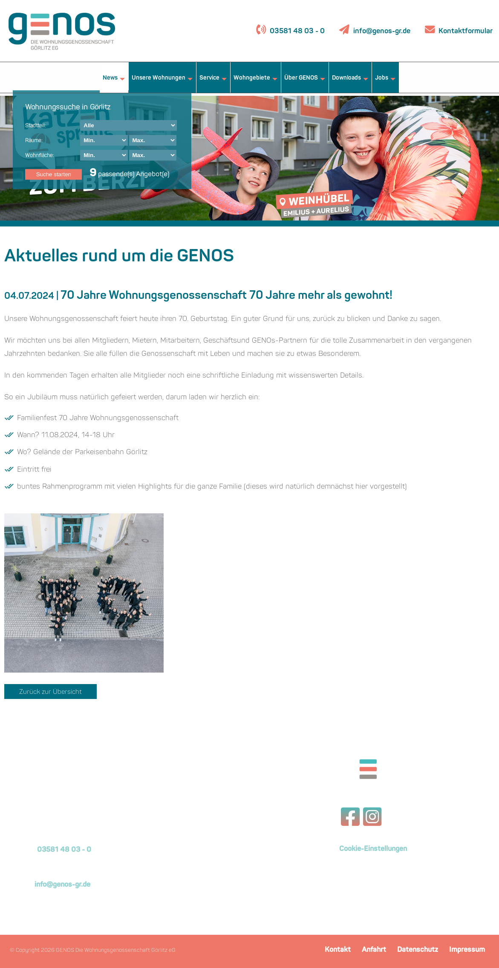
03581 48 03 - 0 (296, 31)
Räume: (34, 140)
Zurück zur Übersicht (50, 692)
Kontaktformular (465, 31)
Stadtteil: (35, 126)
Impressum (467, 950)
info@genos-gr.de (381, 31)
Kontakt (338, 950)
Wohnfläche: (39, 155)
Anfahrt (374, 950)
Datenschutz (417, 950)
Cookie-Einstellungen (373, 849)
